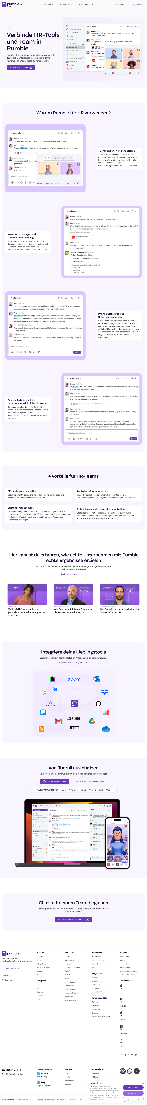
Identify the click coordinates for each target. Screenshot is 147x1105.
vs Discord (96, 985)
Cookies (40, 1100)
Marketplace (69, 1081)
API (38, 975)
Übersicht (40, 956)
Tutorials (95, 964)
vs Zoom (95, 988)
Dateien (67, 975)
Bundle (67, 1077)
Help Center (124, 956)
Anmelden (120, 4)
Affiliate (95, 1077)
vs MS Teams (97, 981)
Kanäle (67, 956)
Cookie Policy (97, 1097)
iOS (101, 790)
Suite (66, 1073)
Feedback (123, 964)
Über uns (95, 1073)
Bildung (95, 1013)
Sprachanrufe (69, 989)
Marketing (96, 1009)
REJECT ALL (133, 1093)
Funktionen (65, 4)
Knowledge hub (98, 956)
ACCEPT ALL (133, 1087)
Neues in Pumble (43, 967)
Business (40, 992)
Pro (38, 988)
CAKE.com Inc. (22, 1100)
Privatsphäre (61, 1100)
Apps (39, 960)
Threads (67, 964)
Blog (93, 967)
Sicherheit (72, 1100)
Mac (63, 790)
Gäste (66, 978)
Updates (67, 1084)
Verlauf (67, 971)
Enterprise (40, 996)
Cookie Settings (133, 1099)
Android (92, 790)
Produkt (47, 4)
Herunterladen (85, 4)
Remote (95, 1002)
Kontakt (123, 960)
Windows (73, 790)
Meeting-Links (69, 997)
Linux (83, 790)
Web (108, 790)
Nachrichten (69, 960)
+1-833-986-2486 (127, 975)
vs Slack (95, 978)
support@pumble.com (128, 971)
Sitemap (80, 1100)
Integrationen (42, 964)
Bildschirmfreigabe (71, 993)
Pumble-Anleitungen (99, 960)
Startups (95, 1006)
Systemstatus (125, 967)
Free (38, 985)
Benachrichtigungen (72, 967)
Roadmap (40, 971)
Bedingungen (50, 1100)
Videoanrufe (69, 986)
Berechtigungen (70, 982)
